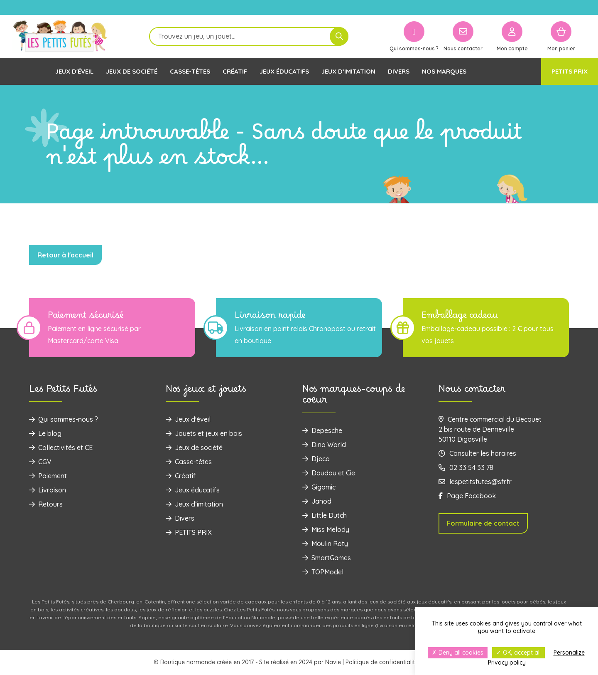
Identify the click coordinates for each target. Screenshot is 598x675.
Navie (333, 662)
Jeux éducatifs (284, 71)
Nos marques (444, 71)
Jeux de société (131, 71)
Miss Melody (325, 529)
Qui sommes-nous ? (63, 419)
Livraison (47, 490)
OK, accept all (518, 652)
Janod (316, 501)
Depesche (322, 430)
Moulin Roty (325, 543)
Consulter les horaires (477, 453)
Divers (398, 71)
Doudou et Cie (328, 473)
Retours (46, 504)
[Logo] (60, 36)
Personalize (569, 652)
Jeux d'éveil (74, 71)
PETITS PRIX (569, 71)
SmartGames (326, 558)
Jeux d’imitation (348, 71)
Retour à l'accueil (65, 255)
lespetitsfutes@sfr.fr (475, 481)
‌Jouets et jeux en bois (204, 433)
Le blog (45, 433)
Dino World (324, 444)
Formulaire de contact (483, 523)
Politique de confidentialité (382, 662)
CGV (40, 461)
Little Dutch (324, 515)
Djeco (316, 459)
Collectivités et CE (61, 447)
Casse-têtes (190, 71)
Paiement (48, 476)
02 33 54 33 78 (466, 467)
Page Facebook (467, 496)
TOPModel (322, 572)
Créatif (235, 71)
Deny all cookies (457, 652)
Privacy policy (507, 662)
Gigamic (319, 487)
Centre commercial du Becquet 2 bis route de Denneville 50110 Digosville (490, 429)
